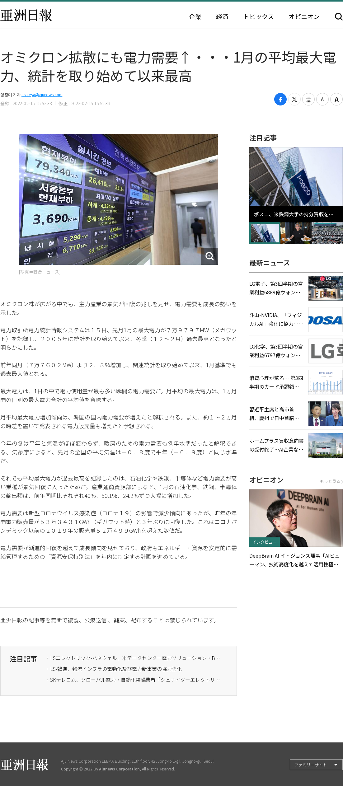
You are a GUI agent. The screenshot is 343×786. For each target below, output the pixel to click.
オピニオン (304, 16)
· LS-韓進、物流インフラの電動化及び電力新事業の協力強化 (114, 668)
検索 (339, 17)
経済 (222, 16)
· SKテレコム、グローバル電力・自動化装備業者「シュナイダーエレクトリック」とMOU (133, 679)
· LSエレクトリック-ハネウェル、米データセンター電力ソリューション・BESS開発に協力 (133, 658)
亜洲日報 (26, 15)
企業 (195, 16)
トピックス (258, 16)
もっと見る (331, 481)
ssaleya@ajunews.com (41, 94)
